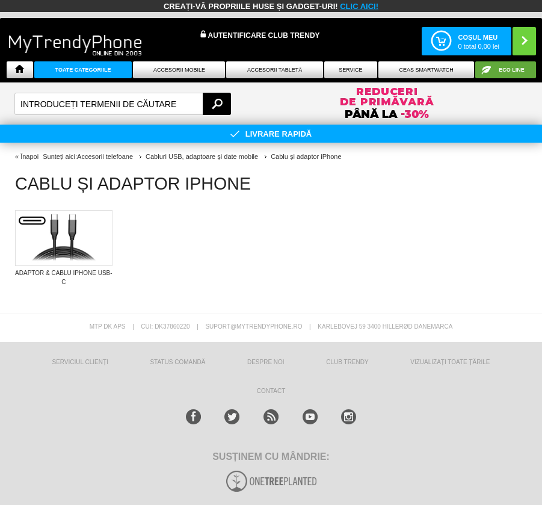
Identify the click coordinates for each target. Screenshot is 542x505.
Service (350, 70)
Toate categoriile (83, 70)
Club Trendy (347, 362)
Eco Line (512, 70)
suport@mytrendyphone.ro (253, 326)
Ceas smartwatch (426, 70)
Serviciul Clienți (80, 362)
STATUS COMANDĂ (177, 362)
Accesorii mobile (179, 70)
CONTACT (271, 391)
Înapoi (29, 156)
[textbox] (122, 104)
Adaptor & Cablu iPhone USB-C (63, 277)
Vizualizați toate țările (450, 362)
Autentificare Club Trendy (260, 35)
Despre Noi (266, 362)
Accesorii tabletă (274, 70)
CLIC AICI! (359, 6)
